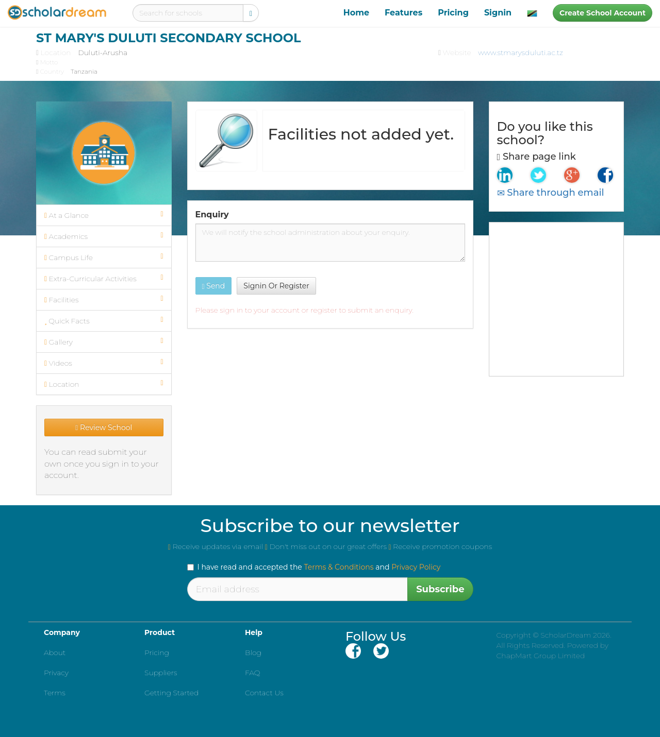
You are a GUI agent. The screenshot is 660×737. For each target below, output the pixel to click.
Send (213, 285)
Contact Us (264, 692)
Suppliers (160, 672)
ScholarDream (565, 635)
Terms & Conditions (339, 567)
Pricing (453, 13)
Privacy (56, 672)
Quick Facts (103, 320)
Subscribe (440, 589)
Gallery (103, 342)
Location (103, 384)
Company (62, 632)
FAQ (252, 672)
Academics (103, 236)
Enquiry (212, 214)
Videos (103, 363)
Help (253, 632)
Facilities (103, 299)
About (54, 652)
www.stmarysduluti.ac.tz (520, 52)
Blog (253, 652)
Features (403, 13)
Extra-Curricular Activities (103, 278)
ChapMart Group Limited (541, 655)
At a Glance (103, 215)
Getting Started (171, 692)
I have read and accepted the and (314, 567)
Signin (498, 13)
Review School (103, 427)
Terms (54, 692)
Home (356, 13)
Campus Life (103, 257)
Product (159, 632)
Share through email (550, 192)
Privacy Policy (415, 567)
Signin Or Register (276, 285)
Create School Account (602, 13)
